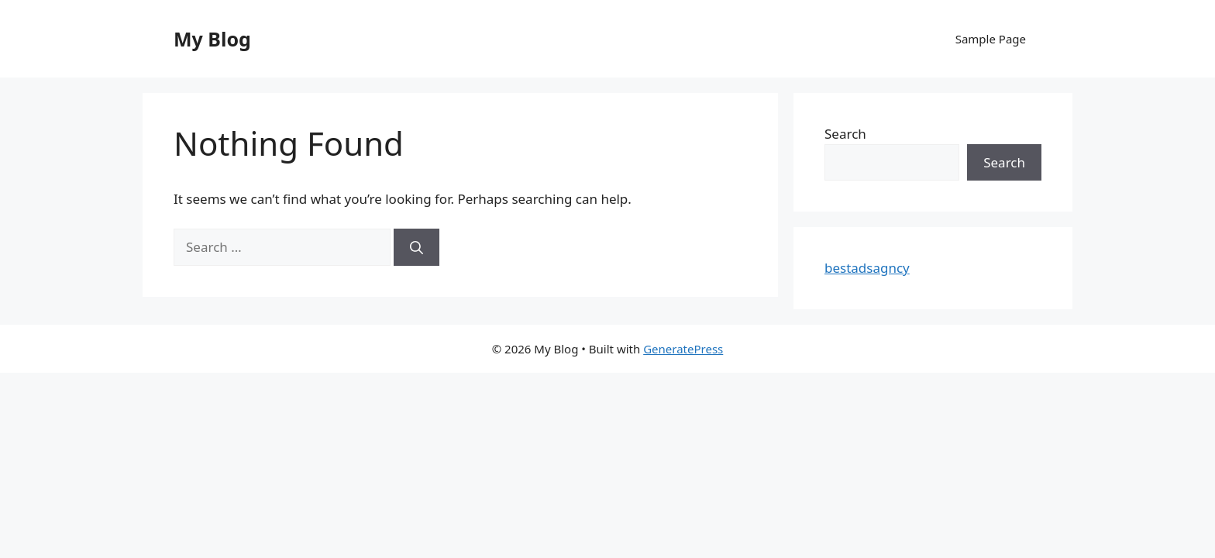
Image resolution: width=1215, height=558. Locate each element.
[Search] (416, 247)
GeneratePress (683, 348)
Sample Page (990, 38)
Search (845, 134)
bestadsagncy (867, 268)
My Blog (212, 39)
